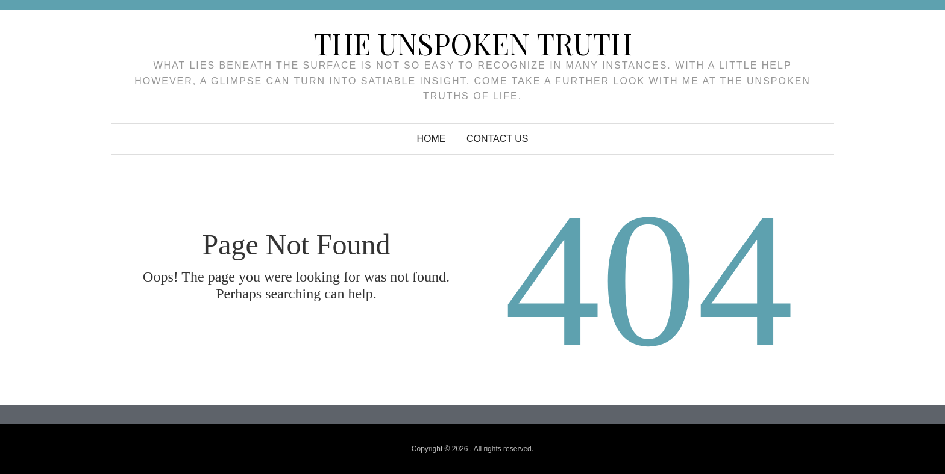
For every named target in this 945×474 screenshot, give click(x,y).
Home (431, 139)
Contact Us (497, 139)
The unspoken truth (472, 43)
